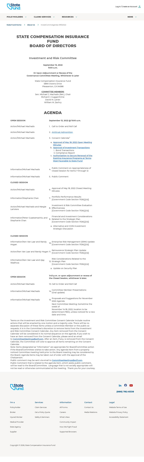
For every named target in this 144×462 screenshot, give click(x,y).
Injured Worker (16, 417)
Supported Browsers (68, 432)
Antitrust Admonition (62, 132)
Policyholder (15, 407)
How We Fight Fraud (68, 427)
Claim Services (41, 407)
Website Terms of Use (118, 407)
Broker (13, 412)
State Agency (15, 427)
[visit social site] (120, 385)
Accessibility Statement (118, 417)
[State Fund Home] (24, 387)
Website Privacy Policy (118, 412)
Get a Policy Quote (42, 412)
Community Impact (68, 422)
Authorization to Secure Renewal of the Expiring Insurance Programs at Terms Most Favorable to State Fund (72, 158)
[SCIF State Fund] (24, 6)
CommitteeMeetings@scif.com (28, 339)
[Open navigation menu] (132, 16)
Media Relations (90, 412)
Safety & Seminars (42, 417)
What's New (65, 417)
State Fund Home (14, 25)
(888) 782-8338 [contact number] (125, 391)
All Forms (64, 407)
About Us (31, 25)
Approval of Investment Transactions (71, 147)
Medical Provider (17, 422)
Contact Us (88, 407)
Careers (63, 412)
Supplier (13, 432)
